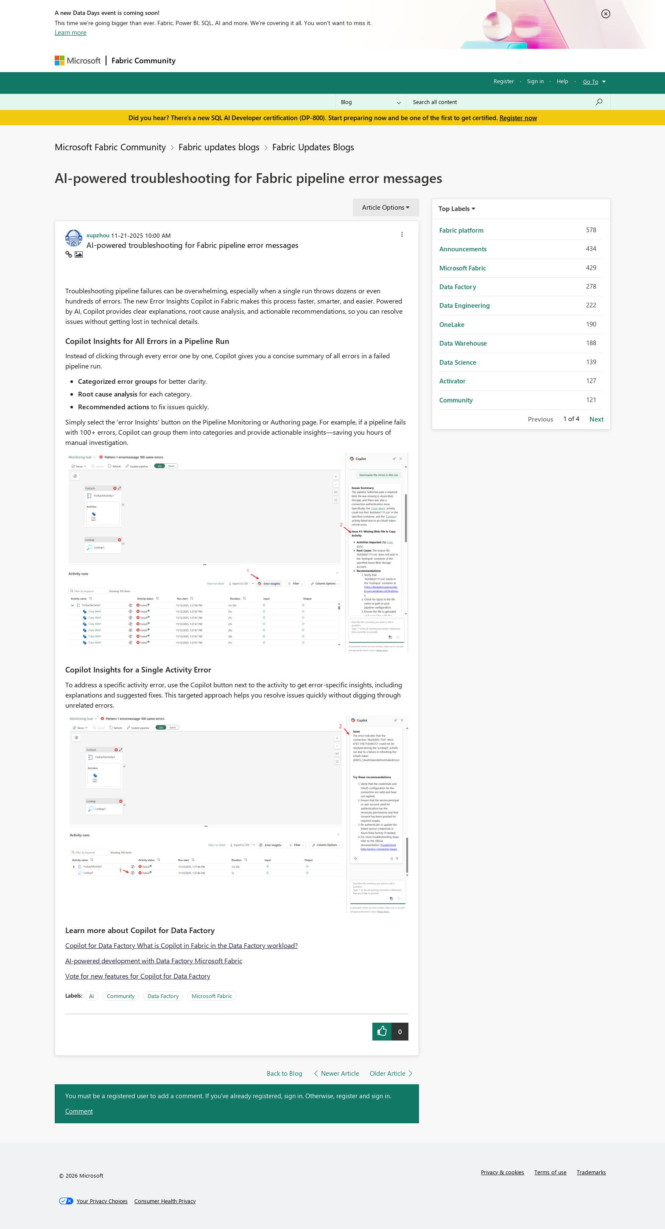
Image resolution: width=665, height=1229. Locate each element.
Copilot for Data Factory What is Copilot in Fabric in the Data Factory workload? (181, 945)
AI (91, 995)
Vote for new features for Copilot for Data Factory (137, 975)
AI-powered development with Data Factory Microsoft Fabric (153, 960)
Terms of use (550, 1172)
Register (504, 80)
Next (597, 419)
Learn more (71, 32)
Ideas (267, 60)
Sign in (535, 80)
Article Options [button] (383, 207)
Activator (452, 381)
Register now (518, 117)
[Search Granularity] (371, 102)
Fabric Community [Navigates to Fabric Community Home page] (144, 60)
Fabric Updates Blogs (313, 146)
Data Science (457, 362)
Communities (305, 60)
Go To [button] (590, 81)
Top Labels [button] (454, 208)
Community (120, 995)
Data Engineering (464, 305)
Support (411, 60)
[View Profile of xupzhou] (98, 235)
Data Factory (163, 995)
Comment (79, 1111)
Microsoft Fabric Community (110, 146)
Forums (195, 60)
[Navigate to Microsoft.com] (78, 60)
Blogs (342, 60)
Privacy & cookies (502, 1172)
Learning (375, 60)
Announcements (462, 249)
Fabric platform (461, 230)
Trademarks (591, 1172)
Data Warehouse (463, 343)
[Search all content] (508, 102)
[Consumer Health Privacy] (165, 1201)
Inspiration (232, 60)
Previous (540, 419)
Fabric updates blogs (219, 146)
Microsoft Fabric (212, 995)
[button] (402, 235)
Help (562, 80)
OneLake (451, 324)
